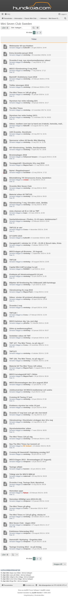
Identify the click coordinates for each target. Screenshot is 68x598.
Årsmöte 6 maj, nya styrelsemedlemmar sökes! (29, 60)
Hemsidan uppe (16, 491)
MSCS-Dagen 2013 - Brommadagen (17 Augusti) (30, 460)
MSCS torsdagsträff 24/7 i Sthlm (23, 374)
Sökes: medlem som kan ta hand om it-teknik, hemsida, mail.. (36, 124)
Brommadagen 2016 (18, 155)
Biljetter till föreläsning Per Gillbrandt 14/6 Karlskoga (32, 283)
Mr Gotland (27, 446)
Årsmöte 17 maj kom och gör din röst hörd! (28, 413)
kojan (25, 213)
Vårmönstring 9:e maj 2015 (21, 290)
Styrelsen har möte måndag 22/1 (23, 101)
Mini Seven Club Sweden (16, 23)
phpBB (25, 590)
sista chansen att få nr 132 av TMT (24, 211)
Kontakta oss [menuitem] (28, 585)
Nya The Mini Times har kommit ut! (24, 444)
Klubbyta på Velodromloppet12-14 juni (26, 274)
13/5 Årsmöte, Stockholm (20, 132)
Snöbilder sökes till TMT (20, 336)
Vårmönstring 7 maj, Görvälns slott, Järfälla (28, 203)
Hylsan (25, 493)
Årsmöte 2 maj (15, 306)
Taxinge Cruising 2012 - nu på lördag (25, 547)
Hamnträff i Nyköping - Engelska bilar (25, 540)
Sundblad (26, 172)
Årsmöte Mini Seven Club (20, 186)
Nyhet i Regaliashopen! (19, 170)
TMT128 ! (13, 313)
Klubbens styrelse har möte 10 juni (24, 405)
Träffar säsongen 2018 (19, 85)
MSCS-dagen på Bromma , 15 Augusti (25, 251)
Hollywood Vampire (30, 157)
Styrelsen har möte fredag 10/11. (23, 115)
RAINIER (26, 269)
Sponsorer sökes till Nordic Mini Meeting (27, 140)
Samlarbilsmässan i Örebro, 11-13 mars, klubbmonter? (33, 219)
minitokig (26, 55)
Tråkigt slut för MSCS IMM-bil (22, 474)
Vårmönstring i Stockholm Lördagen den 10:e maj (31, 420)
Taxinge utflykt (15, 467)
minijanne (26, 461)
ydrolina (26, 323)
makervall (26, 476)
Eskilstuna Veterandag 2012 (21, 531)
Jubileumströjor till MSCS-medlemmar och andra (30, 390)
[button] (40, 32)
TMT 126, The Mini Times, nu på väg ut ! (26, 359)
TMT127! (13, 351)
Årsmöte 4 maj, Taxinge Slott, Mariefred (26, 482)
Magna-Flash (28, 165)
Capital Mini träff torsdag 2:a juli (23, 267)
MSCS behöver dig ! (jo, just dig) (23, 321)
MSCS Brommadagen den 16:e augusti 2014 (28, 383)
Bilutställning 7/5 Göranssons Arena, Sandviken (30, 178)
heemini (26, 469)
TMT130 (12, 260)
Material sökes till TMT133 (20, 194)
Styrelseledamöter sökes (20, 428)
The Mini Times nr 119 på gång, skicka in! (27, 515)
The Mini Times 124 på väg (21, 437)
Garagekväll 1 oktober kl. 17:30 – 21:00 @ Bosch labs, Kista (35, 243)
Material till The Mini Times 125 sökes (25, 366)
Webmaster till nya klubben (21, 46)
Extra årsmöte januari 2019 (21, 53)
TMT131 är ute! (15, 228)
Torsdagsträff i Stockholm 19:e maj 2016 (27, 163)
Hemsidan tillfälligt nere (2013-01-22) (25, 499)
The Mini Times (16, 108)
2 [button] (37, 32)
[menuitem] (7, 14)
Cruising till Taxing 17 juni (20, 397)
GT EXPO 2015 (15, 236)
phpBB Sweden (37, 593)
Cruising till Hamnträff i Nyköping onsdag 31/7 (29, 452)
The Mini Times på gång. (20, 506)
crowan (26, 180)
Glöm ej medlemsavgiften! (20, 328)
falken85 (26, 125)
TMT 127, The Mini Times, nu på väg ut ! (26, 343)
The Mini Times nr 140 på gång (22, 92)
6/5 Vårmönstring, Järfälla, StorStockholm (27, 148)
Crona (25, 229)
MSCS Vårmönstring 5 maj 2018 (23, 69)
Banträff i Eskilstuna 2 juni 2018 (23, 77)
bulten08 (26, 47)
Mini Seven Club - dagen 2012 (22, 523)
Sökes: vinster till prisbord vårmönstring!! (27, 297)
